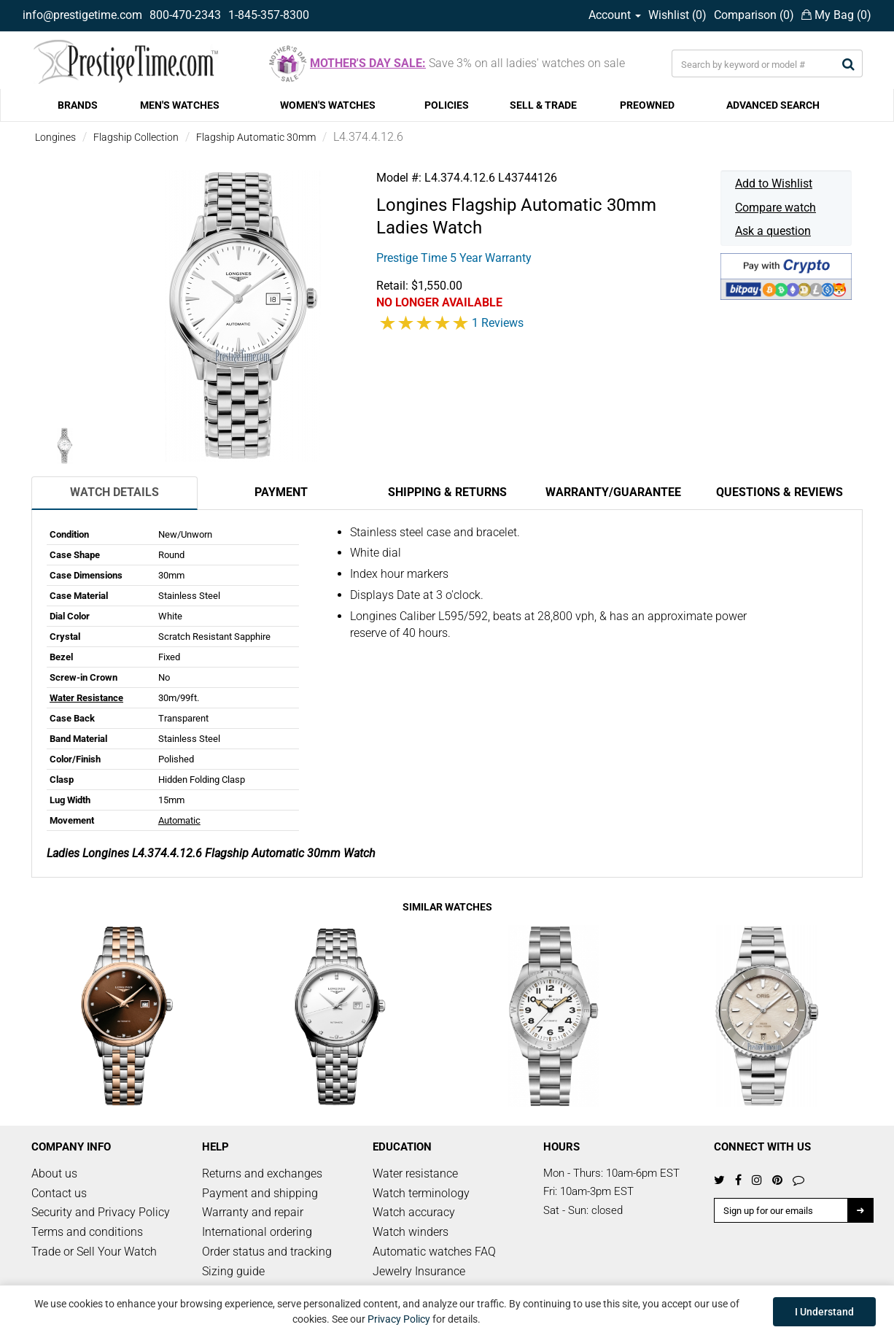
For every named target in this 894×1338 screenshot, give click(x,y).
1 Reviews (498, 323)
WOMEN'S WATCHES (328, 105)
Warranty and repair (252, 1212)
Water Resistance (86, 697)
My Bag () (836, 15)
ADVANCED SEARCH (773, 105)
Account (614, 15)
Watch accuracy (414, 1212)
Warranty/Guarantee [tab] (613, 492)
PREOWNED (647, 105)
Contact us (59, 1193)
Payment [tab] (281, 492)
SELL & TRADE (543, 105)
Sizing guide (233, 1271)
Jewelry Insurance (419, 1271)
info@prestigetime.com (82, 15)
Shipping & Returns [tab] (447, 492)
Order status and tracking (267, 1251)
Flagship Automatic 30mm (256, 137)
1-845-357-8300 (268, 15)
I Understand (824, 1312)
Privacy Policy (399, 1319)
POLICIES (446, 105)
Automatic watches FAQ (434, 1251)
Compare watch (775, 207)
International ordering (257, 1232)
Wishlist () (677, 15)
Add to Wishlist (773, 183)
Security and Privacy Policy (100, 1212)
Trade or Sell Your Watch (94, 1251)
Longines (55, 137)
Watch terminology (421, 1193)
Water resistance (415, 1173)
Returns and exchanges (262, 1173)
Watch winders (410, 1232)
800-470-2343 (185, 15)
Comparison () (754, 15)
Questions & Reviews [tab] (779, 492)
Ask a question (773, 231)
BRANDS (78, 105)
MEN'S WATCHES (179, 105)
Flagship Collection (136, 137)
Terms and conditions (87, 1232)
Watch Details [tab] (114, 492)
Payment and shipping (260, 1193)
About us (54, 1173)
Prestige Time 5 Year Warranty (454, 258)
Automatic (179, 820)
